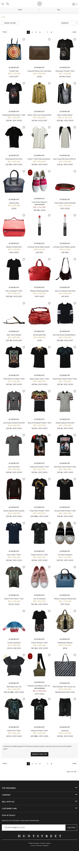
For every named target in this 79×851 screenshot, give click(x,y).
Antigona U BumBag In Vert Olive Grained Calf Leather (47, 686)
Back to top (71, 772)
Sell (59, 10)
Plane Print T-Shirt (14, 731)
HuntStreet (39, 3)
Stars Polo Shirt (14, 467)
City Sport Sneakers (65, 555)
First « (5, 32)
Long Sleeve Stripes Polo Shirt (14, 423)
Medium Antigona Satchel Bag (65, 599)
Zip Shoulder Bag (39, 335)
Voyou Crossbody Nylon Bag (65, 291)
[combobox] (69, 23)
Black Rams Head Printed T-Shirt (65, 379)
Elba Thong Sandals (14, 335)
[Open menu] (2, 3)
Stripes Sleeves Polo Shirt (65, 423)
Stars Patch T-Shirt (14, 555)
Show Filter (10, 23)
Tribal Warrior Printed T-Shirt (14, 379)
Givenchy (14, 68)
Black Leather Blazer (65, 115)
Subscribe (71, 828)
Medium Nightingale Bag (39, 291)
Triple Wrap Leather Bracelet (65, 203)
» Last (74, 32)
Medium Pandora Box (14, 247)
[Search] (7, 3)
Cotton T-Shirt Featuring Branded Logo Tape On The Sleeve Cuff (50, 159)
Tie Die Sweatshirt (14, 643)
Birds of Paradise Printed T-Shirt (39, 423)
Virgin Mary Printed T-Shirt (39, 511)
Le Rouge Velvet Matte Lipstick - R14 (41, 247)
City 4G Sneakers (39, 599)
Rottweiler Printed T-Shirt (65, 71)
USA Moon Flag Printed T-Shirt (65, 467)
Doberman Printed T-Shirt (39, 467)
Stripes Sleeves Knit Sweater (14, 511)
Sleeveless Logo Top (14, 687)
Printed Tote (14, 71)
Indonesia (39, 845)
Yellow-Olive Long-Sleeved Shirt (39, 115)
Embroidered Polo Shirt (13, 159)
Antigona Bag (14, 203)
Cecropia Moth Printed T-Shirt (65, 511)
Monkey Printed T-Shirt (39, 731)
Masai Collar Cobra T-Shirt (39, 379)
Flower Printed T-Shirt (39, 643)
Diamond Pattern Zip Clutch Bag (39, 71)
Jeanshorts (65, 731)
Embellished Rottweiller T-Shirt (14, 115)
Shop (20, 10)
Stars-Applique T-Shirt (14, 291)
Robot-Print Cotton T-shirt (14, 599)
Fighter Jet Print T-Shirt (39, 555)
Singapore (45, 845)
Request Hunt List (39, 754)
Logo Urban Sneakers (39, 202)
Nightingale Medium (65, 643)
